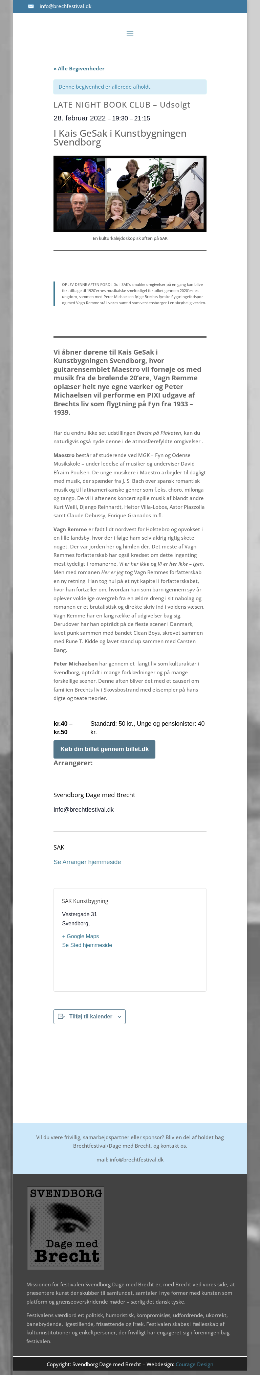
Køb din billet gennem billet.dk (104, 749)
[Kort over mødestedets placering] (165, 940)
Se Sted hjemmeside (87, 945)
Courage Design (194, 1364)
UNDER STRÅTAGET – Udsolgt (88, 1062)
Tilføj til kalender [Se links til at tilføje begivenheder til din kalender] (90, 1016)
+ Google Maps (80, 936)
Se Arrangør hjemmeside (87, 862)
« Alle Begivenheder (79, 68)
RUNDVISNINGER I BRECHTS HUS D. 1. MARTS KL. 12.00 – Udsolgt (177, 1068)
